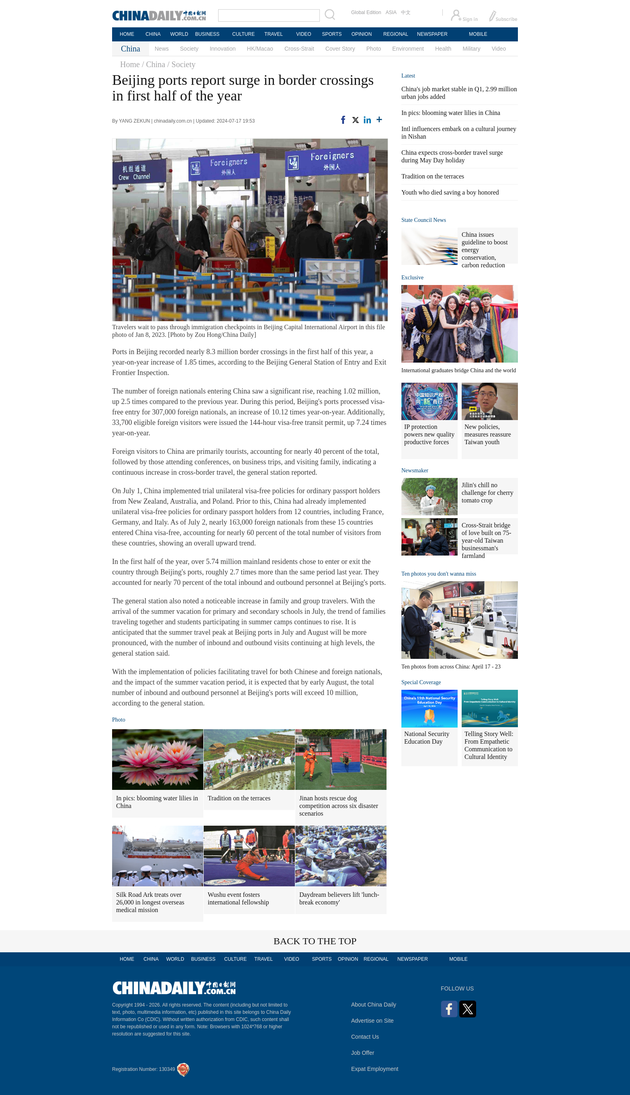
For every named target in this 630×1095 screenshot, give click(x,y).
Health (443, 48)
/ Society (181, 64)
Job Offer (362, 1053)
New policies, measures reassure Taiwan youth (487, 434)
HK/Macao (260, 48)
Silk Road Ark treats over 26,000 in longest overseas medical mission (150, 902)
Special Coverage (421, 682)
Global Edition (366, 12)
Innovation (223, 48)
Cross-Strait (299, 48)
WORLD (179, 34)
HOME (127, 34)
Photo (373, 48)
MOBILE (478, 34)
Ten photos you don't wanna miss (438, 574)
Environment (408, 48)
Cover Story (340, 48)
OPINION (362, 34)
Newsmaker (414, 471)
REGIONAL (395, 34)
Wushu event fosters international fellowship (238, 898)
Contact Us (365, 1036)
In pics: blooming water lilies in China (157, 802)
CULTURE (243, 34)
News (162, 48)
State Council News (423, 220)
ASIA (391, 12)
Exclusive (412, 278)
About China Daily (373, 1004)
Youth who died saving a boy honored (450, 192)
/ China (153, 64)
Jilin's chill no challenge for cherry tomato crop (487, 493)
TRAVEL (273, 34)
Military (471, 48)
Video (499, 48)
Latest (408, 76)
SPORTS (332, 34)
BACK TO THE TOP (315, 941)
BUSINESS (207, 34)
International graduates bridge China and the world (458, 370)
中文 (406, 12)
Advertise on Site (372, 1020)
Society (189, 48)
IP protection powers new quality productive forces (429, 434)
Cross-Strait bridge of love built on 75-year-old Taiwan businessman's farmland (486, 540)
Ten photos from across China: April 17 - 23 (451, 667)
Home (130, 64)
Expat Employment (375, 1069)
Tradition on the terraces (239, 798)
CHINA (152, 34)
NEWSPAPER (432, 34)
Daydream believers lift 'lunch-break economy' (339, 898)
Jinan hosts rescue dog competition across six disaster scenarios (338, 806)
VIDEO (303, 34)
